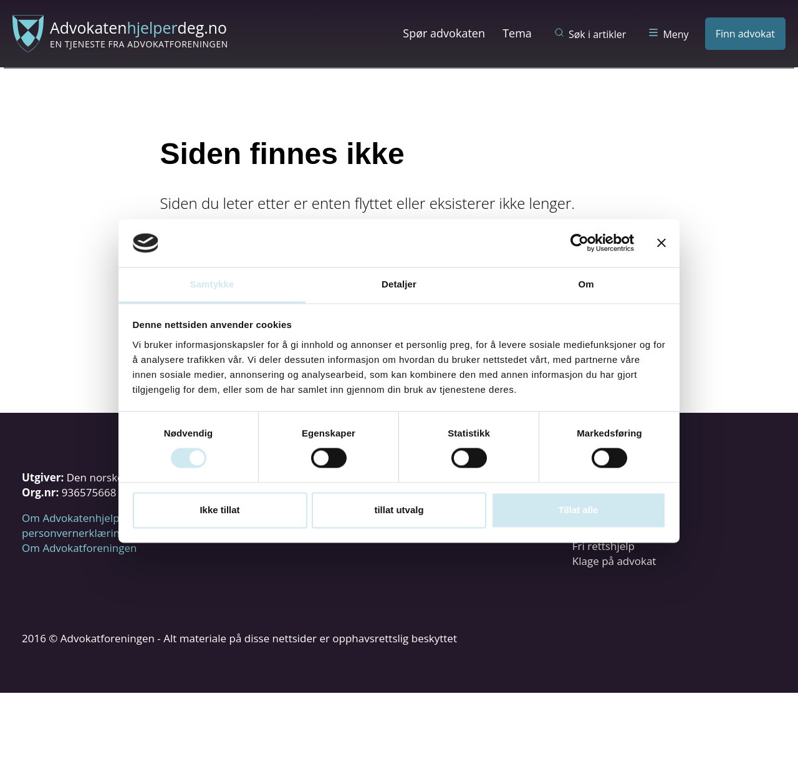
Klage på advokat (614, 561)
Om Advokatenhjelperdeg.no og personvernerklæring (100, 525)
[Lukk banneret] (661, 243)
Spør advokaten (444, 33)
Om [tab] (586, 284)
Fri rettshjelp (603, 546)
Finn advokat (745, 34)
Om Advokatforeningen (79, 548)
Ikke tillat (219, 509)
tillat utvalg (398, 509)
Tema (517, 33)
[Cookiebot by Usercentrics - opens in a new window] (579, 243)
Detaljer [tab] (399, 284)
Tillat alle (578, 509)
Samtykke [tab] (212, 284)
